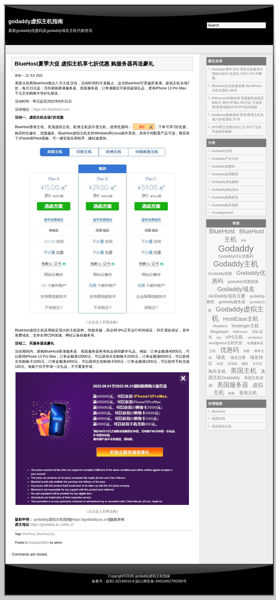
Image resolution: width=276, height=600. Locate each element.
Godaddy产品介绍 (225, 158)
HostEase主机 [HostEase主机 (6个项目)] (240, 319)
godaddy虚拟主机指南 (35, 21)
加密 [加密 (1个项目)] (246, 351)
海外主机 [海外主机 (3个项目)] (217, 371)
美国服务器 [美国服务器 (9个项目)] (232, 384)
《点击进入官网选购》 (102, 322)
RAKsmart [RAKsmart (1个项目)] (240, 332)
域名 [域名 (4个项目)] (221, 357)
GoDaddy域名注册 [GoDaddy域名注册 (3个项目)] (227, 295)
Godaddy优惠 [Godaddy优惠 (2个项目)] (220, 273)
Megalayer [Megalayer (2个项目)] (219, 331)
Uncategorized (222, 212)
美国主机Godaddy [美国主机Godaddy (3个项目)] (236, 374)
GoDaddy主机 (222, 151)
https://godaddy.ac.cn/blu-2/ (52, 525)
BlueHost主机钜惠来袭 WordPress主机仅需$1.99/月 (237, 88)
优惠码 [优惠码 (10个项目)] (229, 350)
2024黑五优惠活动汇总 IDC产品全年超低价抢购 (237, 129)
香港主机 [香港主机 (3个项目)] (248, 392)
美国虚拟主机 (222, 426)
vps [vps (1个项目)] (218, 337)
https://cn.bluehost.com (51, 109)
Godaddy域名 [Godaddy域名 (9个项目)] (236, 289)
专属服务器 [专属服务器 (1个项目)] (255, 343)
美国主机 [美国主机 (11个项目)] (243, 370)
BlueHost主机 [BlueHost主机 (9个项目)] (244, 235)
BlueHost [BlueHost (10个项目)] (222, 231)
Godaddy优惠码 (38, 542)
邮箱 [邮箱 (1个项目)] (231, 393)
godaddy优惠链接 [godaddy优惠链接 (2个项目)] (243, 281)
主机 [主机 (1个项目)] (212, 351)
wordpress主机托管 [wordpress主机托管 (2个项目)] (225, 343)
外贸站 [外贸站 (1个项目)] (233, 363)
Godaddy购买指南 (225, 205)
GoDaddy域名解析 (225, 182)
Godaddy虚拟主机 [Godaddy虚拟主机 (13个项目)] (238, 313)
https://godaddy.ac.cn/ (90, 519)
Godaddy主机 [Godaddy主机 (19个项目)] (236, 264)
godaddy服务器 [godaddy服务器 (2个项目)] (232, 302)
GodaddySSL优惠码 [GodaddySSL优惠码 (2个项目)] (236, 256)
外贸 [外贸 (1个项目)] (220, 363)
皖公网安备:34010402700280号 (161, 581)
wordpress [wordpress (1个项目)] (255, 337)
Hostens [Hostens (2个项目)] (220, 326)
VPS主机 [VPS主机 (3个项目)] (234, 336)
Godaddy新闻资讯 (225, 197)
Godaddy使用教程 (225, 174)
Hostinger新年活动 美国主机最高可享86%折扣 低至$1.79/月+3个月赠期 (237, 73)
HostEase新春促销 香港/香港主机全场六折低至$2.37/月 (238, 117)
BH (142, 127)
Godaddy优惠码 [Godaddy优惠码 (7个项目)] (238, 277)
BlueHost (29, 534)
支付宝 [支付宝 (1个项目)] (257, 363)
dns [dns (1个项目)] (243, 240)
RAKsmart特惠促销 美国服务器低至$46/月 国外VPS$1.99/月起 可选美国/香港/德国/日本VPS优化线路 (238, 102)
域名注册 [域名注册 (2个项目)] (238, 357)
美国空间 (218, 418)
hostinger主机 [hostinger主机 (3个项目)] (245, 325)
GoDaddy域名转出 (225, 189)
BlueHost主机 (46, 534)
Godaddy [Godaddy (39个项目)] (236, 248)
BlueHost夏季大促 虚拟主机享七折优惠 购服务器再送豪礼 (84, 64)
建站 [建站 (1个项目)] (245, 363)
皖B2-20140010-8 (120, 581)
